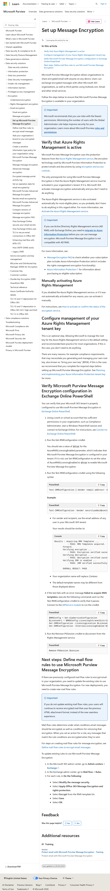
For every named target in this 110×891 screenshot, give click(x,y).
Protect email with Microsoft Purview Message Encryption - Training (72, 852)
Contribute (50, 885)
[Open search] (96, 3)
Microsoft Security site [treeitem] (15, 338)
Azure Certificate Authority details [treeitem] (22, 293)
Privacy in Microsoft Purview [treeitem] (18, 350)
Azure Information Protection (61, 269)
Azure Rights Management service (76, 158)
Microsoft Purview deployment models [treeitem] (19, 344)
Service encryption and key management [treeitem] (22, 257)
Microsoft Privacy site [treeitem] (15, 334)
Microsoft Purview (60, 21)
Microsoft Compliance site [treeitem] (17, 326)
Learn (44, 21)
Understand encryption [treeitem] (20, 99)
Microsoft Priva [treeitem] (12, 330)
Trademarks (22, 889)
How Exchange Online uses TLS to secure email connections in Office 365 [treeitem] (24, 232)
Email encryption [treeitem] (20, 112)
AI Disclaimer (8, 885)
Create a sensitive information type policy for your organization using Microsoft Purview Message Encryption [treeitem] (25, 153)
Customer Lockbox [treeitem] (18, 275)
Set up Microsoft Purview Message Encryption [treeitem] (24, 122)
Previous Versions (25, 885)
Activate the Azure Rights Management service (65, 211)
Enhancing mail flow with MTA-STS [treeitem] (23, 242)
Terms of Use (8, 889)
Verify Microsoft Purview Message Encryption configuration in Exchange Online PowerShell (75, 60)
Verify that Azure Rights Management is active (64, 51)
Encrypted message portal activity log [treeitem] (24, 178)
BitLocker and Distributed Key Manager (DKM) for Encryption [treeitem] (23, 265)
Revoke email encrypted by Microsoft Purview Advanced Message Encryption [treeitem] (25, 202)
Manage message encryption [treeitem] (25, 164)
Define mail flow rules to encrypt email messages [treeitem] (23, 130)
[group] (77, 490)
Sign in (104, 3)
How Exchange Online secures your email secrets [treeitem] (24, 223)
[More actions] (105, 21)
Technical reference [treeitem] (18, 287)
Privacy (61, 885)
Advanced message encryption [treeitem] (21, 170)
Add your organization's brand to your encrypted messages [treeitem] (23, 139)
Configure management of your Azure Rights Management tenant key (74, 55)
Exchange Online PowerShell (56, 411)
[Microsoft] (5, 4)
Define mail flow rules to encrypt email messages (66, 747)
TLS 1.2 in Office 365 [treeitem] (19, 314)
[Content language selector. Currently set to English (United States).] (15, 878)
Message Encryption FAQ (59, 257)
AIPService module (71, 604)
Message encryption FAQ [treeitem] (24, 217)
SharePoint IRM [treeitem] (17, 283)
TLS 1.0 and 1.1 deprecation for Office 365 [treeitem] (23, 300)
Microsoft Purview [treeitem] (14, 30)
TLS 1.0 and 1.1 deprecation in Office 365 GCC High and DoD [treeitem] (23, 308)
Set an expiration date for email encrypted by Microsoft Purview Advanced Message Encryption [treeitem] (25, 189)
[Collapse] (35, 19)
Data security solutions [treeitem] (18, 67)
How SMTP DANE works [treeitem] (23, 247)
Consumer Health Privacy (81, 885)
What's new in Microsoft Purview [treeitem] (20, 38)
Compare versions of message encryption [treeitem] (22, 211)
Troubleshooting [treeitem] (13, 322)
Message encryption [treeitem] (21, 116)
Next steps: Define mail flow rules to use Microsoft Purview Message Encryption (74, 66)
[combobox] (19, 25)
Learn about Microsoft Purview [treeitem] (19, 34)
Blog (38, 885)
